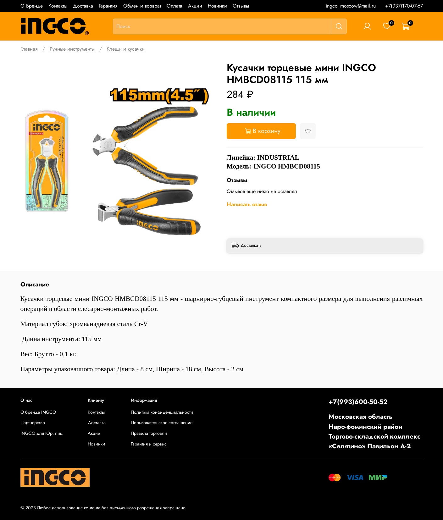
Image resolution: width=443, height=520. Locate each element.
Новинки (217, 5)
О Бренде (31, 5)
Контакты (57, 5)
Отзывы (241, 5)
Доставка (83, 5)
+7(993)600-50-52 (358, 402)
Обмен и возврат (142, 5)
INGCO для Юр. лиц (41, 433)
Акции (195, 5)
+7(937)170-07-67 (404, 5)
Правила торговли (149, 433)
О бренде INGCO (38, 412)
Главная (29, 49)
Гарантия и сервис (149, 444)
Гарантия (108, 5)
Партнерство (32, 422)
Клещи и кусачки (126, 49)
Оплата (174, 5)
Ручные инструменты (72, 49)
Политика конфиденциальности (162, 412)
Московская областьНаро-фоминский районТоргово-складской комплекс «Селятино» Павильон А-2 (374, 431)
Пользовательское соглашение (161, 422)
